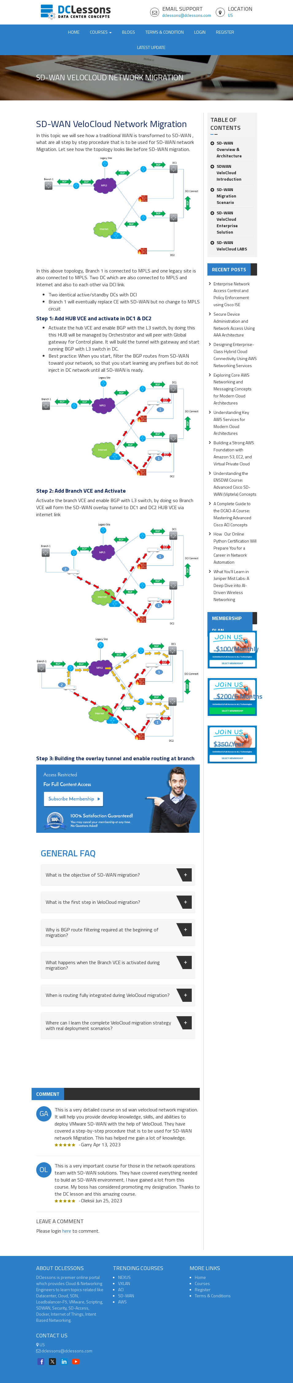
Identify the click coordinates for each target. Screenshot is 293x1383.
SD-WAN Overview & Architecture (226, 149)
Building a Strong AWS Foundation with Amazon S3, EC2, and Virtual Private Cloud (234, 453)
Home (73, 32)
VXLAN (124, 1283)
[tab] (118, 875)
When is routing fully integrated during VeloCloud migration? (119, 995)
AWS (122, 1301)
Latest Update (151, 47)
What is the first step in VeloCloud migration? (119, 902)
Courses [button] (101, 32)
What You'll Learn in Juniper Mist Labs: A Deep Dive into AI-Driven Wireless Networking (231, 585)
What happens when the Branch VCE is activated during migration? (119, 963)
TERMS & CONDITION (164, 32)
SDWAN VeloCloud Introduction (225, 172)
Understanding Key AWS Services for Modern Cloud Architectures (231, 423)
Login (200, 32)
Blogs (128, 32)
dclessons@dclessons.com (186, 15)
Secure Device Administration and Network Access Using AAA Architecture (234, 324)
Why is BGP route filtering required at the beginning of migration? (119, 931)
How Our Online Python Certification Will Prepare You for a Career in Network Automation (235, 548)
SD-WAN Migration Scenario (223, 195)
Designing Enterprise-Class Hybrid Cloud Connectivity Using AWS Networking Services (235, 355)
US (230, 15)
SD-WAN (126, 1295)
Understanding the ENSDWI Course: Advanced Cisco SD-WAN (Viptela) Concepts (235, 484)
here (66, 1231)
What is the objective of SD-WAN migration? (119, 874)
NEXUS (124, 1277)
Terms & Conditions (213, 1295)
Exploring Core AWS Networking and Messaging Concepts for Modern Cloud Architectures (233, 389)
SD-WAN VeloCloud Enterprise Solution (224, 222)
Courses (202, 1283)
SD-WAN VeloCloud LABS (228, 245)
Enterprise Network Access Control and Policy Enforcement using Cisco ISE (232, 294)
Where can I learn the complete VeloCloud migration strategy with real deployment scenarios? (119, 1024)
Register (225, 32)
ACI (121, 1289)
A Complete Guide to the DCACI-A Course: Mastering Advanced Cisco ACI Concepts (232, 514)
